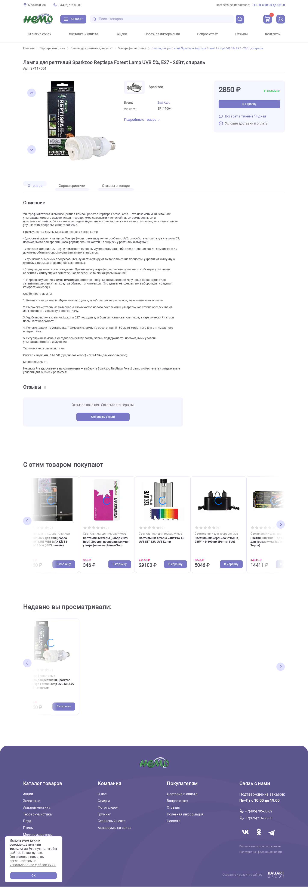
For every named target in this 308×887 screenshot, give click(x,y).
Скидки (121, 34)
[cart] (267, 19)
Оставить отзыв (103, 417)
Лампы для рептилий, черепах (93, 48)
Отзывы (241, 34)
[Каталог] (73, 19)
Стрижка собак (39, 34)
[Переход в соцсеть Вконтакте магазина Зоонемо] (246, 837)
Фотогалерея (108, 808)
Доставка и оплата (83, 34)
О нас (102, 794)
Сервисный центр (112, 821)
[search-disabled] (94, 19)
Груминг (104, 814)
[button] (31, 93)
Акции (28, 794)
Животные (31, 801)
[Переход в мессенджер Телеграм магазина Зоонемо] (272, 837)
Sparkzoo (164, 102)
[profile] (280, 19)
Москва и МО (37, 5)
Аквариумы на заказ (114, 828)
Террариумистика (54, 48)
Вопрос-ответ (207, 34)
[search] (240, 19)
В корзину (249, 104)
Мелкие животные (37, 835)
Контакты (272, 34)
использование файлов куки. (33, 865)
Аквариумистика (36, 808)
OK (33, 875)
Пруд (27, 821)
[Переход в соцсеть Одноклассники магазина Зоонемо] (259, 837)
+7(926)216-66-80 (258, 818)
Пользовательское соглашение (260, 846)
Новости (173, 821)
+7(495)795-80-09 (69, 5)
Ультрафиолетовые (134, 48)
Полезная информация (162, 34)
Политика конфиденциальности (260, 851)
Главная (30, 48)
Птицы (28, 828)
